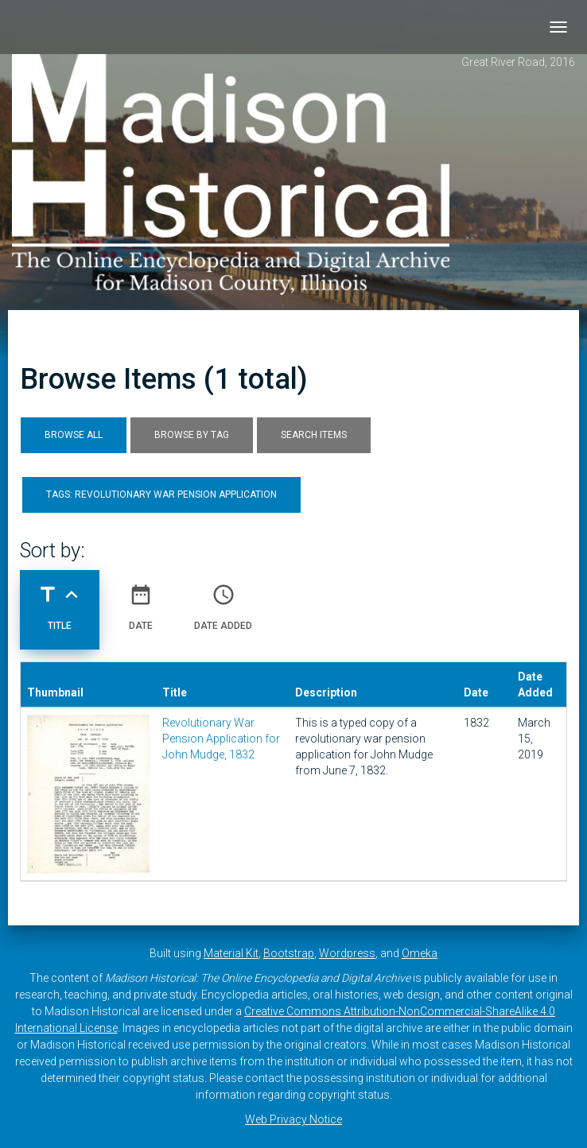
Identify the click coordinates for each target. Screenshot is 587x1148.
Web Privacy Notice (293, 1119)
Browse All (74, 434)
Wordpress (347, 953)
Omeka (419, 953)
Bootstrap (288, 953)
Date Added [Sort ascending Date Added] (223, 601)
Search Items (314, 434)
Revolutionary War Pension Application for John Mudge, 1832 (221, 738)
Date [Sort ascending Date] (141, 601)
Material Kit (231, 953)
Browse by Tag (191, 434)
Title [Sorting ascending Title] (60, 601)
